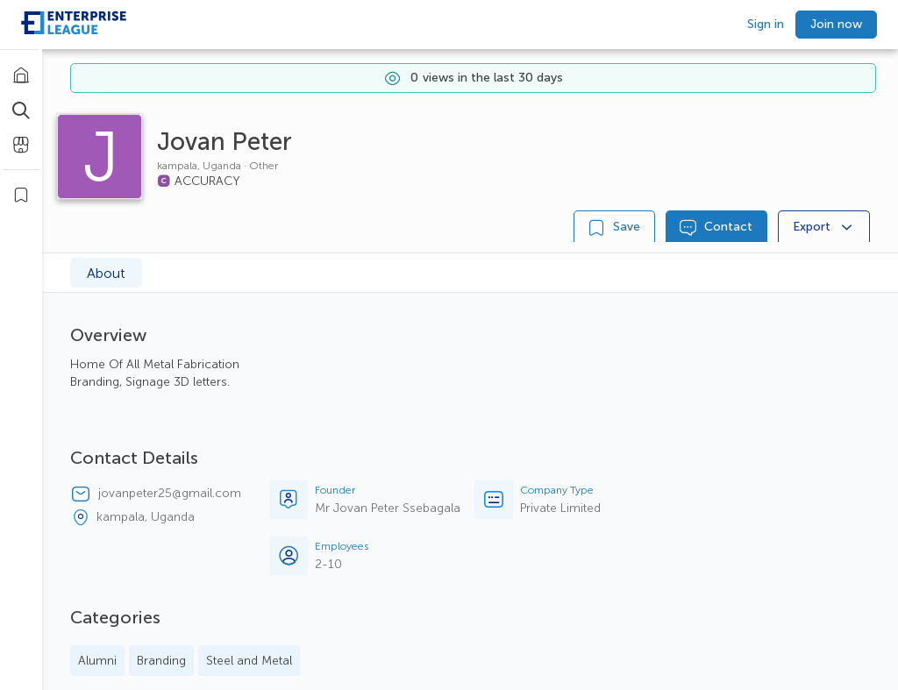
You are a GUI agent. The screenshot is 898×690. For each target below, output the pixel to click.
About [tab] (106, 273)
